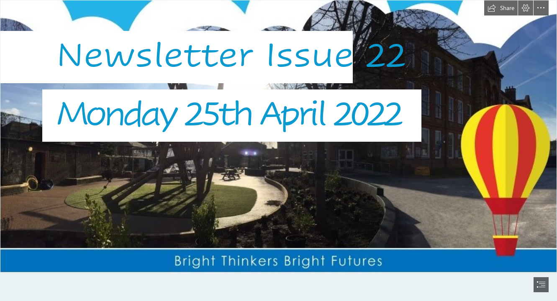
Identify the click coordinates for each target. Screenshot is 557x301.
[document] (278, 150)
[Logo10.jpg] (278, 136)
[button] (501, 7)
